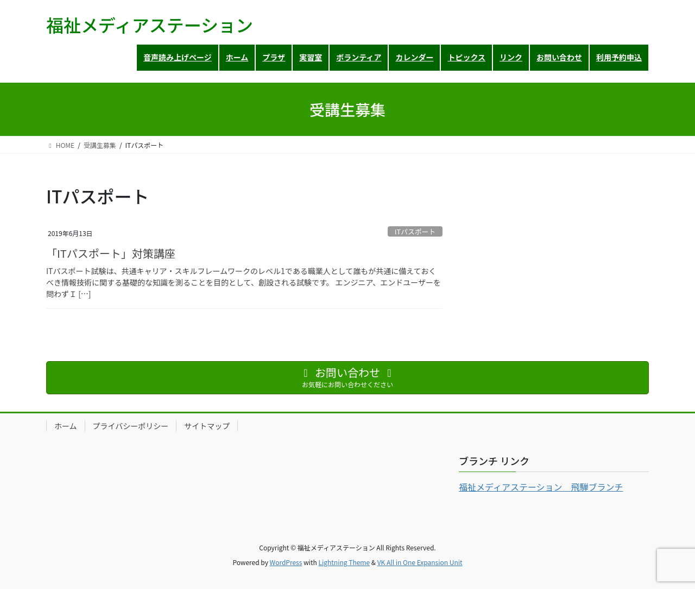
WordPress (286, 562)
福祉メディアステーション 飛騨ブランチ (541, 486)
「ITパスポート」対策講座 (110, 253)
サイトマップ (207, 425)
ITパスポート (415, 231)
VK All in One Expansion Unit (420, 562)
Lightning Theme (344, 562)
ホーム (65, 425)
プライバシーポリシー (131, 425)
